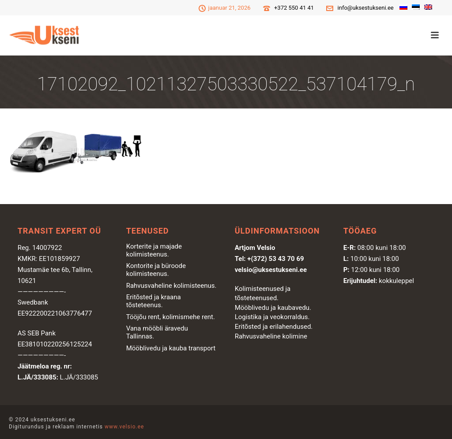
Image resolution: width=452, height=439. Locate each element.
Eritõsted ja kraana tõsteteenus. (153, 301)
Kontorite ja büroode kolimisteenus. (156, 270)
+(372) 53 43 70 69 (275, 259)
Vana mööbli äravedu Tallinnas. (157, 332)
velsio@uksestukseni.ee (271, 270)
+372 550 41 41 (294, 7)
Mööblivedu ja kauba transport (171, 348)
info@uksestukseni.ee (366, 7)
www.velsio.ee (124, 427)
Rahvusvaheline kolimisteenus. (171, 286)
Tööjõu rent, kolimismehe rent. (170, 317)
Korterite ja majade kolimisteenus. (154, 250)
